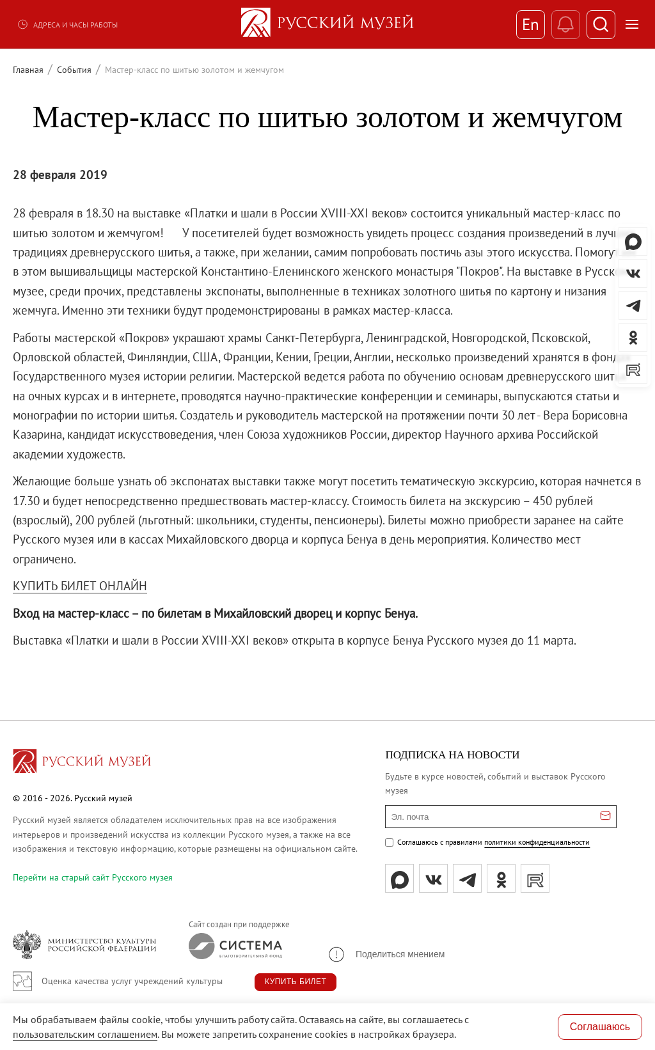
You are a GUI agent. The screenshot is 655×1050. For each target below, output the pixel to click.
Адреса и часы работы (67, 24)
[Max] (399, 878)
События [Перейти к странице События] (74, 69)
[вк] (433, 878)
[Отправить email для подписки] (605, 816)
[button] (385, 954)
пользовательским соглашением (85, 1034)
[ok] (501, 878)
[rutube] (535, 878)
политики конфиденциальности (537, 842)
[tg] (467, 878)
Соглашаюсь (600, 1026)
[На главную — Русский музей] (327, 24)
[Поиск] (601, 24)
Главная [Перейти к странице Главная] (28, 69)
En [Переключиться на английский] (530, 24)
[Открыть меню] (632, 24)
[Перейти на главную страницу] (82, 763)
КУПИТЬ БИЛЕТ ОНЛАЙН (80, 585)
